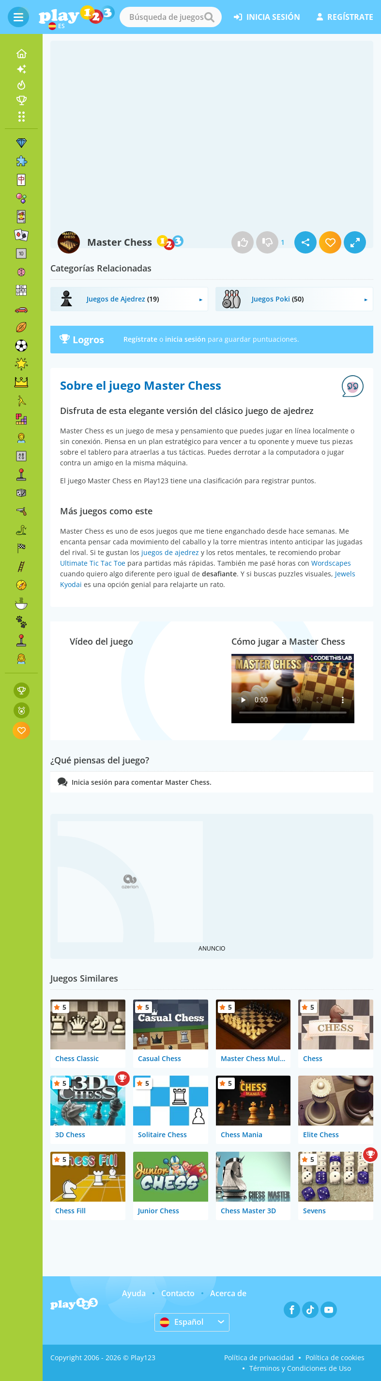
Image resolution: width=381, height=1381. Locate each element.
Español (181, 1322)
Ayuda (134, 1293)
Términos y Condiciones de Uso (300, 1368)
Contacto (178, 1293)
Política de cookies (335, 1357)
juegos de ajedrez (170, 552)
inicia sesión (267, 17)
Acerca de (228, 1293)
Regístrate (140, 339)
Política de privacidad (259, 1357)
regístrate (345, 17)
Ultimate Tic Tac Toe (92, 563)
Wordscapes (331, 563)
